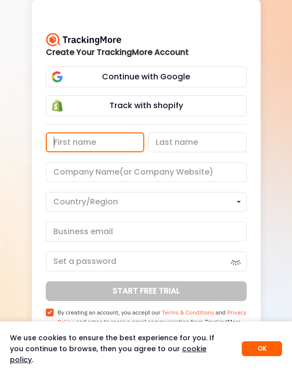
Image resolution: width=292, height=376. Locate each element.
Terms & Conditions (188, 312)
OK (262, 348)
